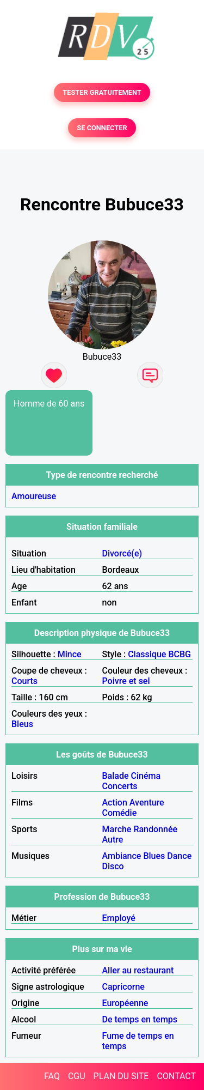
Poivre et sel (126, 681)
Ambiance (121, 856)
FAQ (52, 1076)
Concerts (120, 786)
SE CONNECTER (102, 128)
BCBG (179, 654)
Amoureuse (33, 496)
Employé (118, 918)
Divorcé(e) (122, 553)
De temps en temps (140, 1019)
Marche (117, 829)
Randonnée (155, 829)
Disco (113, 866)
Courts (24, 681)
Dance (179, 856)
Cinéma (146, 776)
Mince (70, 654)
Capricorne (123, 987)
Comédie (119, 813)
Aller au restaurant (138, 970)
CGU (76, 1076)
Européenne (125, 1003)
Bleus (22, 724)
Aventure (146, 802)
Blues (154, 856)
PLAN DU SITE (121, 1076)
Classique (147, 654)
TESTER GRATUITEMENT (102, 92)
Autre (112, 839)
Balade (115, 776)
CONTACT (176, 1076)
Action (114, 802)
